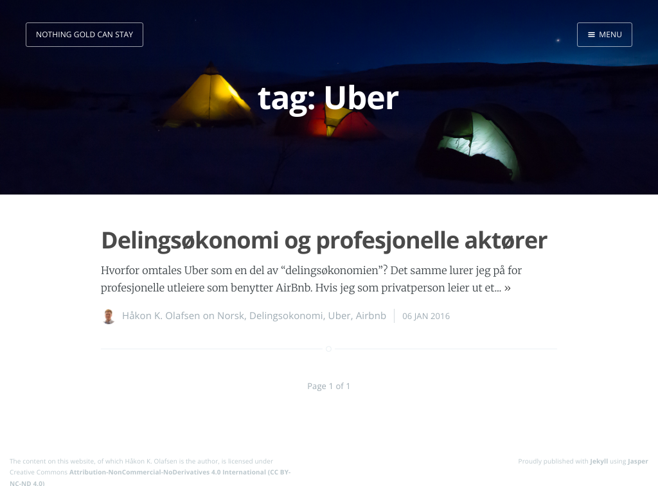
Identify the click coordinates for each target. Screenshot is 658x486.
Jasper (638, 460)
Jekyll (600, 460)
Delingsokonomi (286, 315)
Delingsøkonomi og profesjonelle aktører (324, 240)
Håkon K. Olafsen (161, 315)
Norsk (230, 315)
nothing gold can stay (84, 34)
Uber (339, 315)
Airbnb (371, 315)
